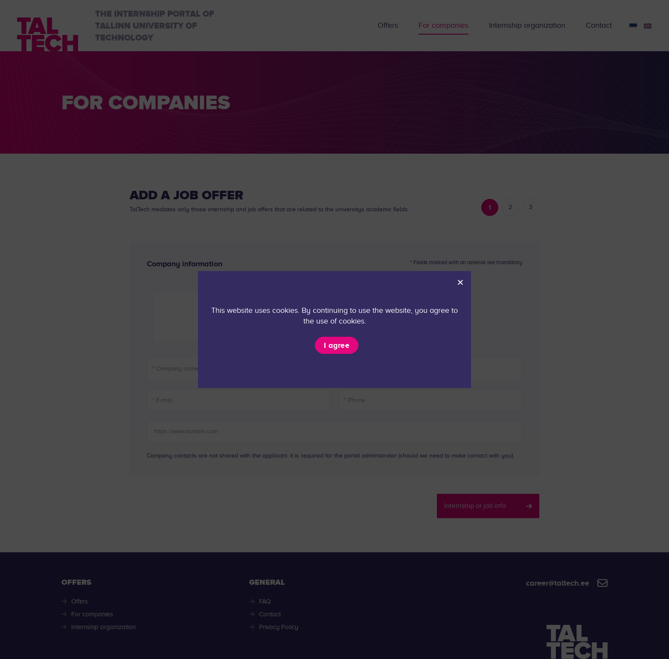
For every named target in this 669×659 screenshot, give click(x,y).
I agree (336, 345)
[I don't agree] (460, 282)
